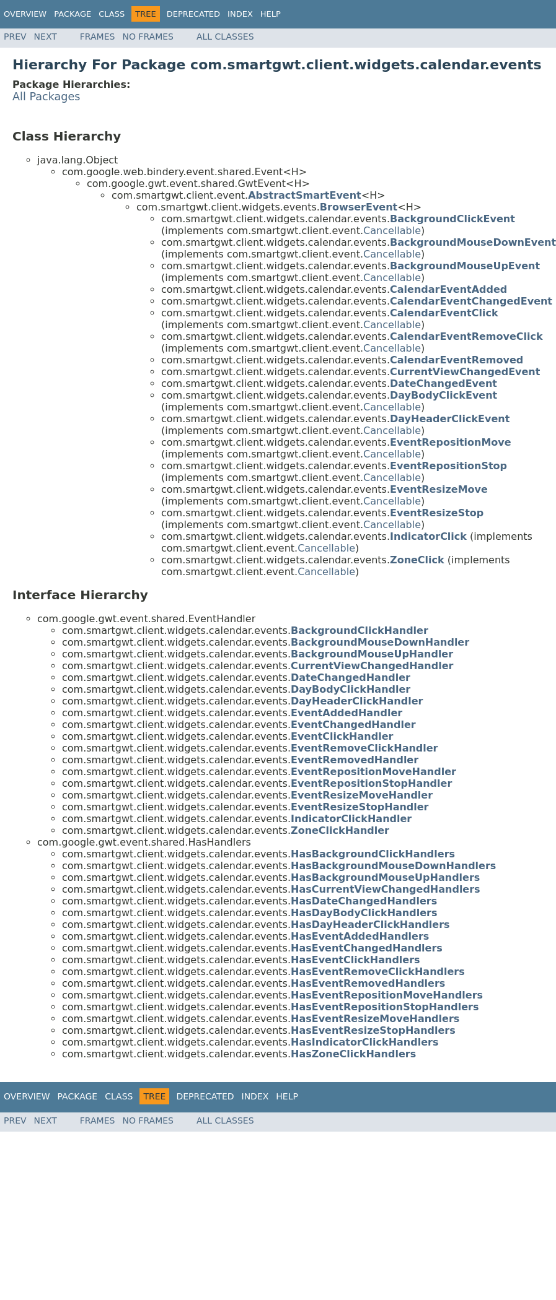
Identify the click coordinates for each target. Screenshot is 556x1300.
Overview (25, 14)
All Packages (46, 96)
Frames (97, 36)
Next (45, 36)
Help (270, 14)
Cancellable (392, 230)
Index (240, 14)
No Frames (148, 36)
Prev (15, 36)
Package (72, 14)
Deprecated (193, 14)
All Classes (225, 36)
